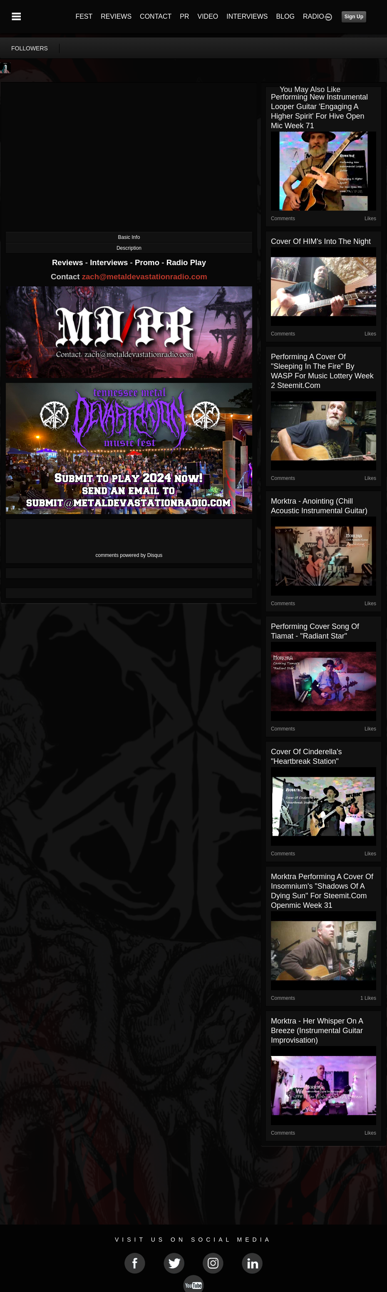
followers (29, 48)
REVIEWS (116, 16)
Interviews (110, 262)
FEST (83, 16)
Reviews (68, 262)
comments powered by (129, 555)
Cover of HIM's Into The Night (321, 241)
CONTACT (155, 16)
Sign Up (354, 17)
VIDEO (207, 16)
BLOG (285, 16)
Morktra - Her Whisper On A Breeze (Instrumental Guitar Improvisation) (317, 1030)
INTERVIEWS (247, 16)
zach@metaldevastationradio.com (144, 276)
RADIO (313, 16)
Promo (148, 262)
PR (184, 16)
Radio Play (186, 262)
